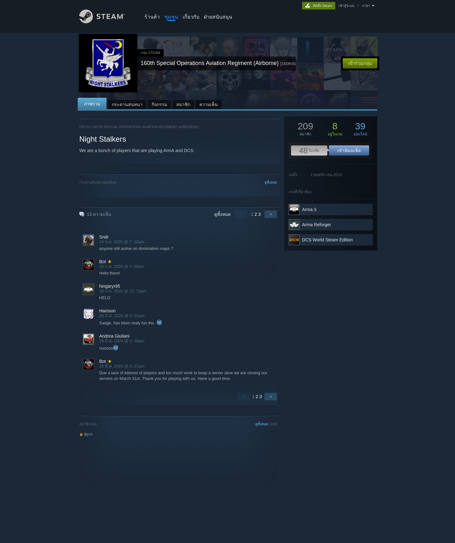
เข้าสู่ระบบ (346, 5)
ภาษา (366, 5)
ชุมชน (171, 17)
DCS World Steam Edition (327, 239)
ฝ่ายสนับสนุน (218, 17)
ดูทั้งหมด (270, 182)
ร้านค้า (152, 17)
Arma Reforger (316, 224)
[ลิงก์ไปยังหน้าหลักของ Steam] (107, 21)
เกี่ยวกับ (191, 17)
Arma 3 (309, 209)
